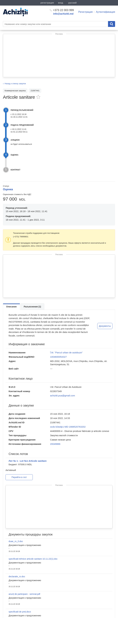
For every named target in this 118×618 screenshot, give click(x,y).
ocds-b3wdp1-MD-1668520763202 (68, 426)
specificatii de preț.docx (20, 611)
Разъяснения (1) (32, 306)
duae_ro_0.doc (16, 541)
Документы (105, 326)
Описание (11, 306)
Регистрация (85, 12)
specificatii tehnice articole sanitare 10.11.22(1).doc (33, 559)
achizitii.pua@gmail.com (62, 395)
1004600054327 (58, 356)
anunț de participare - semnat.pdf (24, 594)
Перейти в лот (19, 477)
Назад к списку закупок (15, 83)
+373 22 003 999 (62, 10)
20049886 (55, 444)
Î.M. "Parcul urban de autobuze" (66, 352)
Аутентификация (105, 12)
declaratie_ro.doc (17, 576)
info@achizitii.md (63, 13)
